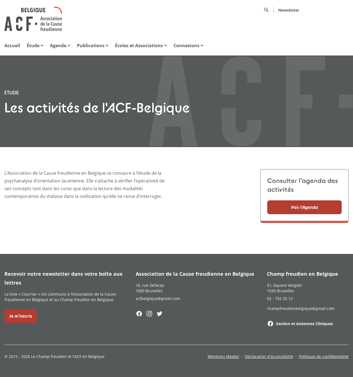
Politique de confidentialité (324, 356)
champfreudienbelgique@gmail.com (301, 308)
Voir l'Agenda (304, 207)
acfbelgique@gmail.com (158, 298)
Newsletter (288, 10)
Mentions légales (223, 356)
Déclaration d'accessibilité (269, 356)
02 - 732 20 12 (280, 298)
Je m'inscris (20, 316)
